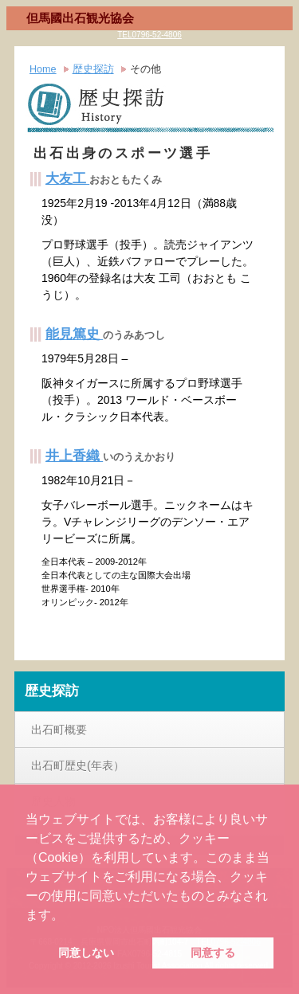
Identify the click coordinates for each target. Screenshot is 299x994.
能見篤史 (74, 334)
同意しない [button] (86, 952)
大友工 (67, 178)
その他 (145, 69)
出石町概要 (59, 729)
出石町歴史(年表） (77, 765)
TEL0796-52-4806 (149, 34)
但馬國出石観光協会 (80, 18)
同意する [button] (213, 952)
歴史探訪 (93, 69)
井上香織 (74, 456)
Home (43, 69)
